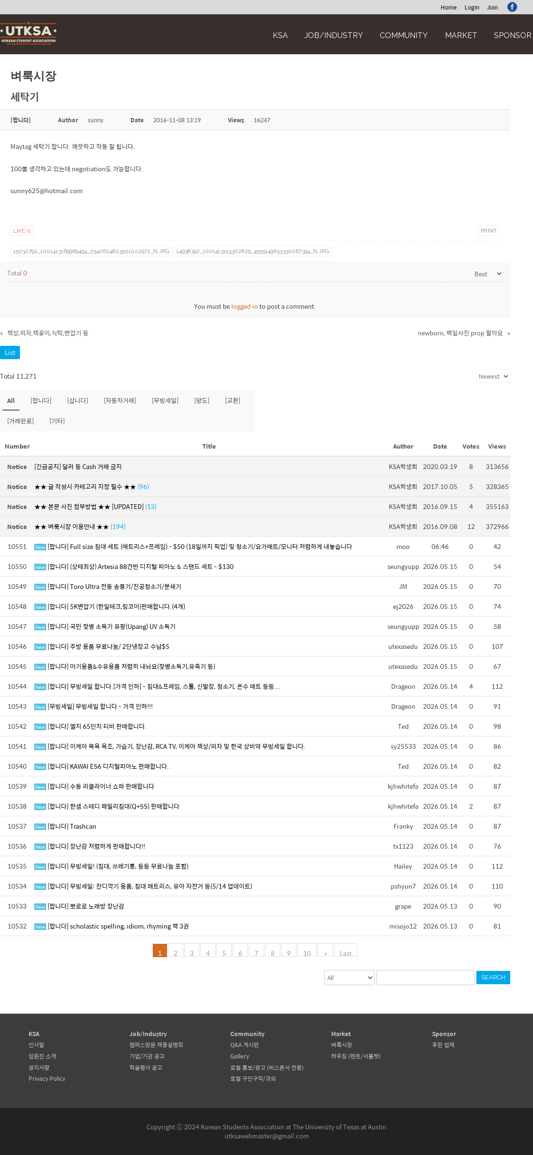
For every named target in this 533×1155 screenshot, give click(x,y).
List (10, 352)
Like (21, 230)
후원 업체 (443, 1044)
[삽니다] (77, 400)
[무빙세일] (165, 400)
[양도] (201, 400)
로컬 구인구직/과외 (253, 1078)
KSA (280, 35)
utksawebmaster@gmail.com (267, 1136)
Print (489, 230)
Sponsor (513, 35)
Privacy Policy (47, 1078)
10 (308, 952)
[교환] (232, 400)
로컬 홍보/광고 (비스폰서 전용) (267, 1067)
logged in (244, 306)
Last (345, 952)
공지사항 (39, 1067)
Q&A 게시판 (244, 1044)
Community (404, 35)
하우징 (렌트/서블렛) (356, 1056)
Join (492, 7)
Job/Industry (334, 35)
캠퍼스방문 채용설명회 (156, 1044)
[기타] (57, 421)
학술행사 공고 (145, 1067)
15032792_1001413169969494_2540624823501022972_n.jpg (91, 251)
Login (471, 7)
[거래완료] (20, 421)
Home (449, 7)
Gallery (239, 1056)
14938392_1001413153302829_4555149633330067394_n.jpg (253, 251)
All (11, 400)
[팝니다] (40, 400)
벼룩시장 (341, 1044)
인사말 (36, 1044)
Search (493, 977)
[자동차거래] (120, 400)
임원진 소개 (42, 1056)
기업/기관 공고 (147, 1056)
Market (461, 35)
